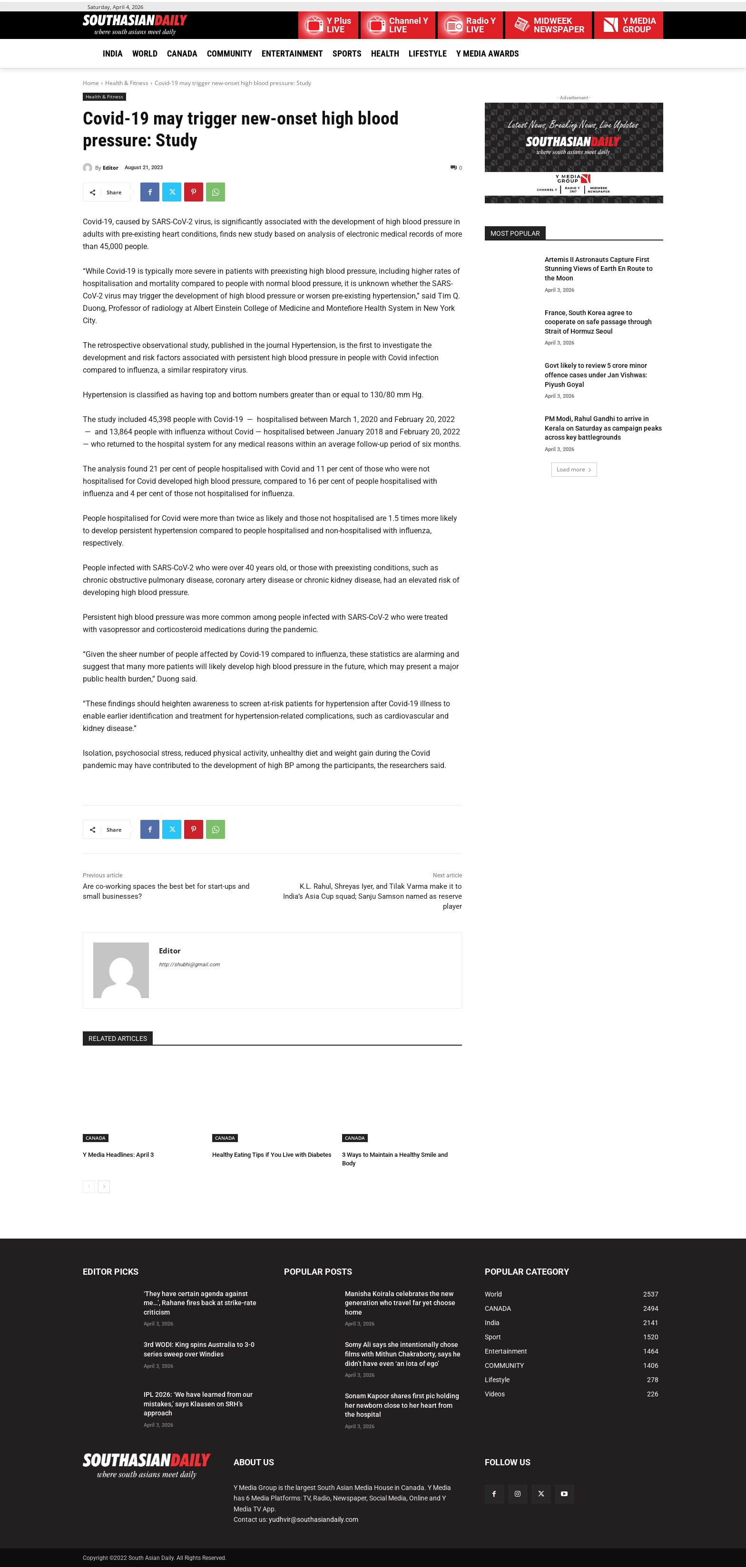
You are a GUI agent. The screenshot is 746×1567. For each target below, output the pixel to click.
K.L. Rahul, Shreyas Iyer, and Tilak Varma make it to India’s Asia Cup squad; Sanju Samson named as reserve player (372, 896)
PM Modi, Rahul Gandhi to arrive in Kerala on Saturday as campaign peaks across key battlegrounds (603, 428)
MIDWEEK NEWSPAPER (559, 25)
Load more (574, 469)
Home (91, 83)
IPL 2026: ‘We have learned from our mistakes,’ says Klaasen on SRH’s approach (198, 1404)
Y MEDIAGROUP (639, 25)
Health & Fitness (126, 83)
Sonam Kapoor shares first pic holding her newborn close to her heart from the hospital (402, 1405)
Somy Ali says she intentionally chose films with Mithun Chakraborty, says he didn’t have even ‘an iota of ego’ (403, 1354)
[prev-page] (89, 1187)
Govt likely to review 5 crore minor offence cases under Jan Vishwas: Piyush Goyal (596, 375)
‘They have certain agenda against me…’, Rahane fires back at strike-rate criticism (200, 1303)
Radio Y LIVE (481, 25)
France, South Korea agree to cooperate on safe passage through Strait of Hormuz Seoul (598, 322)
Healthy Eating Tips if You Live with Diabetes (272, 1154)
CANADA (96, 1137)
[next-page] (104, 1187)
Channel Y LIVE (408, 25)
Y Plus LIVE (339, 25)
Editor (110, 167)
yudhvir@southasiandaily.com (313, 1519)
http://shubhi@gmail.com (189, 964)
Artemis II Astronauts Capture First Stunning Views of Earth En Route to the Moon (599, 269)
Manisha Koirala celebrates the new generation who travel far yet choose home (400, 1303)
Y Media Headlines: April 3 (118, 1154)
